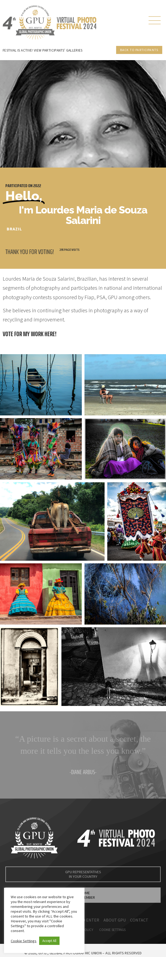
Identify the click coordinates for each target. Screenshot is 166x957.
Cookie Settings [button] (23, 940)
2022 (37, 185)
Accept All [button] (49, 940)
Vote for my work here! (30, 334)
